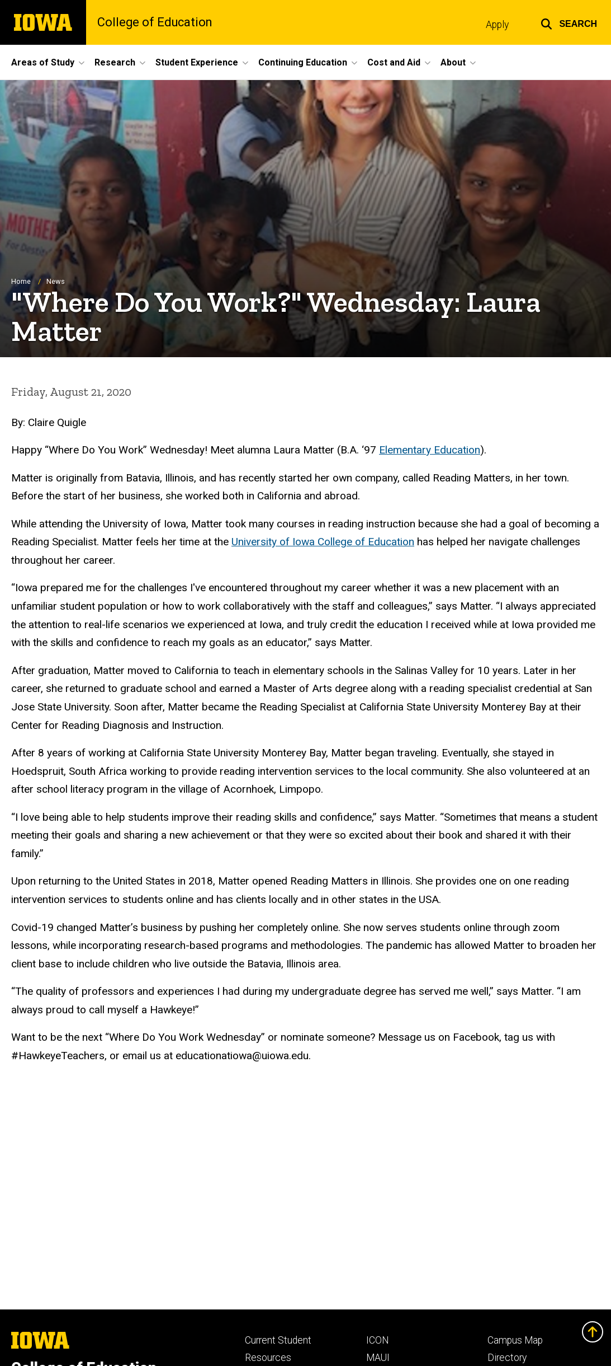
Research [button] (114, 62)
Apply (497, 24)
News (55, 282)
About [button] (453, 62)
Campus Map (515, 1340)
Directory (507, 1357)
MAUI (378, 1357)
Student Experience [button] (196, 62)
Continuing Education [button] (302, 62)
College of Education (154, 22)
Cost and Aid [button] (393, 62)
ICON (377, 1340)
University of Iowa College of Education (322, 541)
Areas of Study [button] (42, 62)
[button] (569, 22)
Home (21, 282)
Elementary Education (429, 449)
